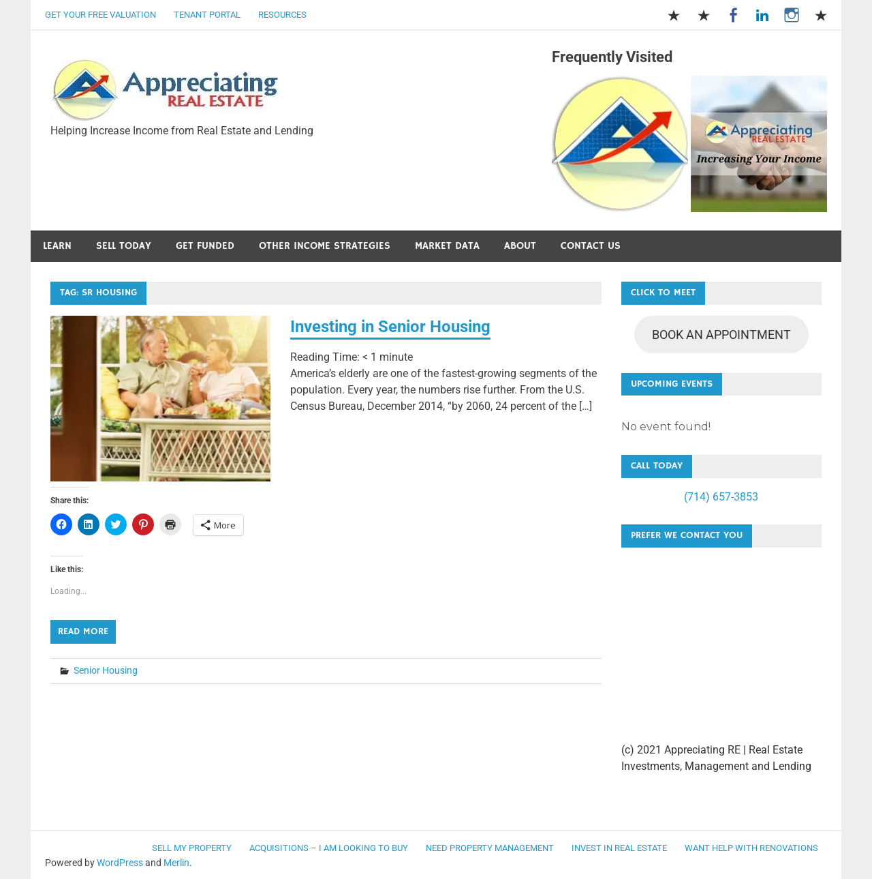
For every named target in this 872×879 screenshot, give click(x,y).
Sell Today (123, 245)
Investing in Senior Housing (390, 326)
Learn (57, 245)
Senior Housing (106, 670)
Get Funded (205, 245)
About (520, 245)
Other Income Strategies (324, 245)
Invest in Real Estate (619, 848)
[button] (165, 90)
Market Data (447, 245)
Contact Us (591, 245)
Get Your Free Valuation (100, 15)
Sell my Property (192, 848)
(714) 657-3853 (721, 496)
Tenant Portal (207, 15)
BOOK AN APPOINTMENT (721, 334)
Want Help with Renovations (751, 848)
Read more (83, 631)
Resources (282, 15)
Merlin (176, 862)
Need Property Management (490, 848)
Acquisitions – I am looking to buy (328, 848)
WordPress (120, 862)
